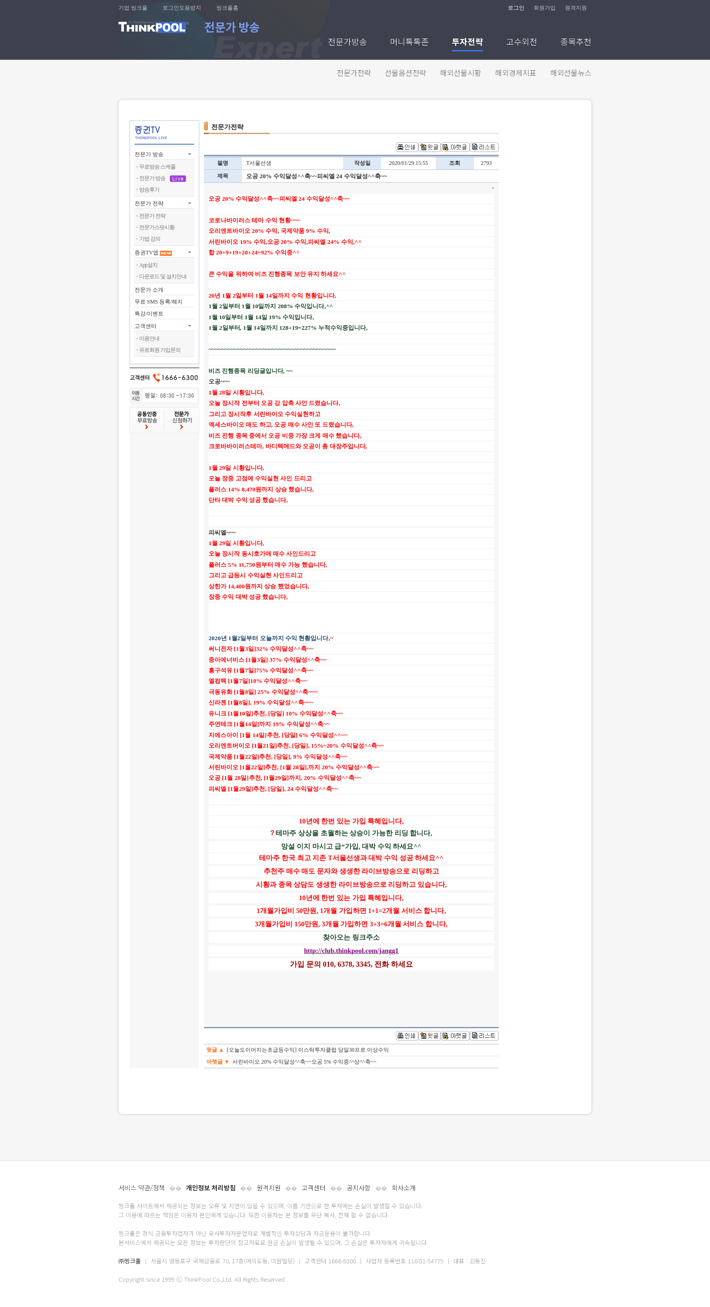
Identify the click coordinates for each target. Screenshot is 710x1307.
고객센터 (314, 1187)
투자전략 (467, 42)
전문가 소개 (149, 290)
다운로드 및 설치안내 (162, 276)
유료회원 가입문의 (159, 350)
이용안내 (149, 338)
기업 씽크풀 (132, 8)
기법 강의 (149, 239)
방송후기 (149, 189)
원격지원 (576, 8)
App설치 (148, 265)
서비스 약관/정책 (141, 1187)
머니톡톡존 (409, 42)
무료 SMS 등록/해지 (159, 302)
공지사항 (359, 1187)
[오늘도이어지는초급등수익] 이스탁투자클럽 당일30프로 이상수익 (308, 1050)
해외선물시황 (460, 72)
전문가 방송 (149, 154)
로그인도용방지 (182, 8)
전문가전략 (354, 72)
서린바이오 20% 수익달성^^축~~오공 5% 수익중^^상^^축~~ (304, 1062)
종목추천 (576, 42)
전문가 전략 (149, 203)
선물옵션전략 (405, 72)
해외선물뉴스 (571, 72)
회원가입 (545, 8)
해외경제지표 (515, 72)
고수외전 (521, 42)
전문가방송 (347, 42)
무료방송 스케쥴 (157, 166)
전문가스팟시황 (157, 227)
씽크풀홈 (227, 8)
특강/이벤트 (149, 313)
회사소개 (404, 1187)
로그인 (516, 8)
